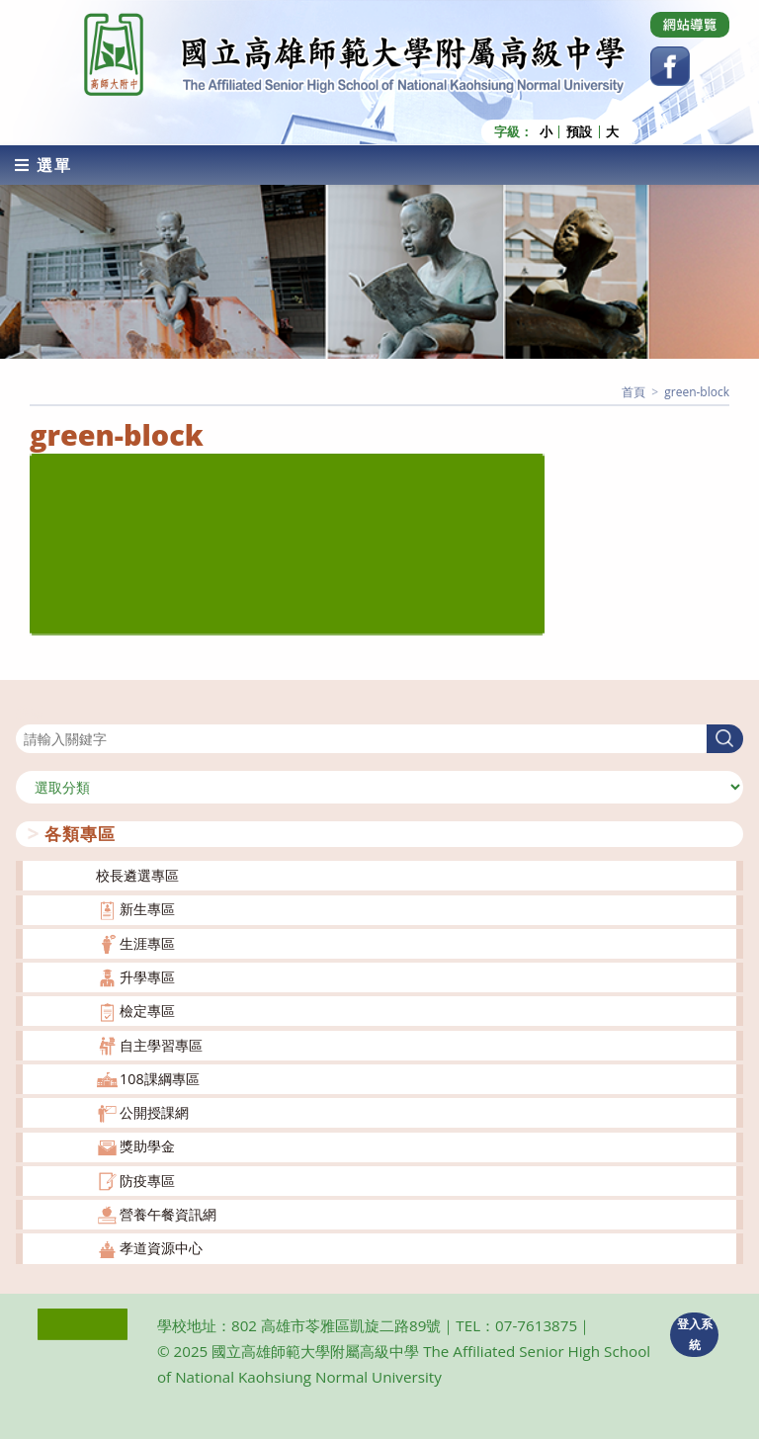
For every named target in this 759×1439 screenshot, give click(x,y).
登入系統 (695, 1334)
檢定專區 (147, 1010)
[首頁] (633, 391)
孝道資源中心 (161, 1247)
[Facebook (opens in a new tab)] (670, 66)
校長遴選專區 (137, 875)
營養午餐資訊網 (168, 1214)
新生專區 (147, 908)
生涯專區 (147, 943)
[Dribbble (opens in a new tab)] (689, 25)
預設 (579, 132)
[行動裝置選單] (43, 165)
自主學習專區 (161, 1045)
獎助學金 (147, 1146)
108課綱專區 (160, 1078)
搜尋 (29, 712)
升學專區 (147, 977)
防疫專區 (147, 1180)
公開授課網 (154, 1112)
